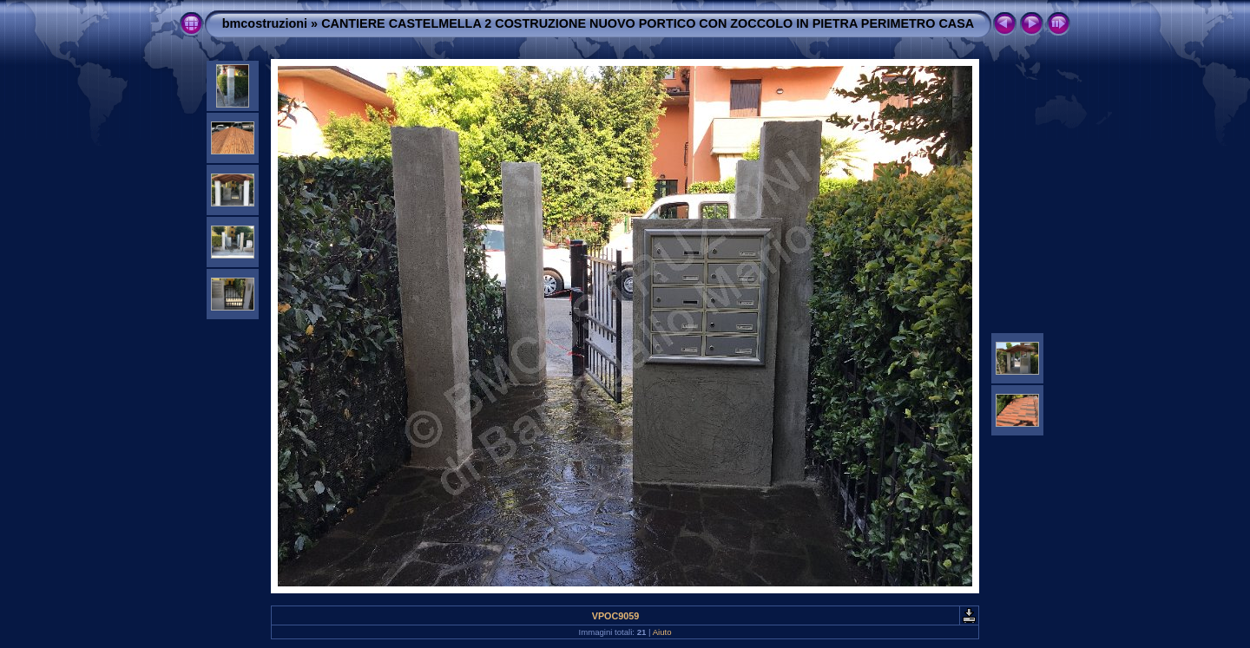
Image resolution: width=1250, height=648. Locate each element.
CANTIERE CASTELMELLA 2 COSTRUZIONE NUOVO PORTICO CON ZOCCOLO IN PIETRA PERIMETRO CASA (647, 23)
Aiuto (662, 632)
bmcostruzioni (264, 23)
